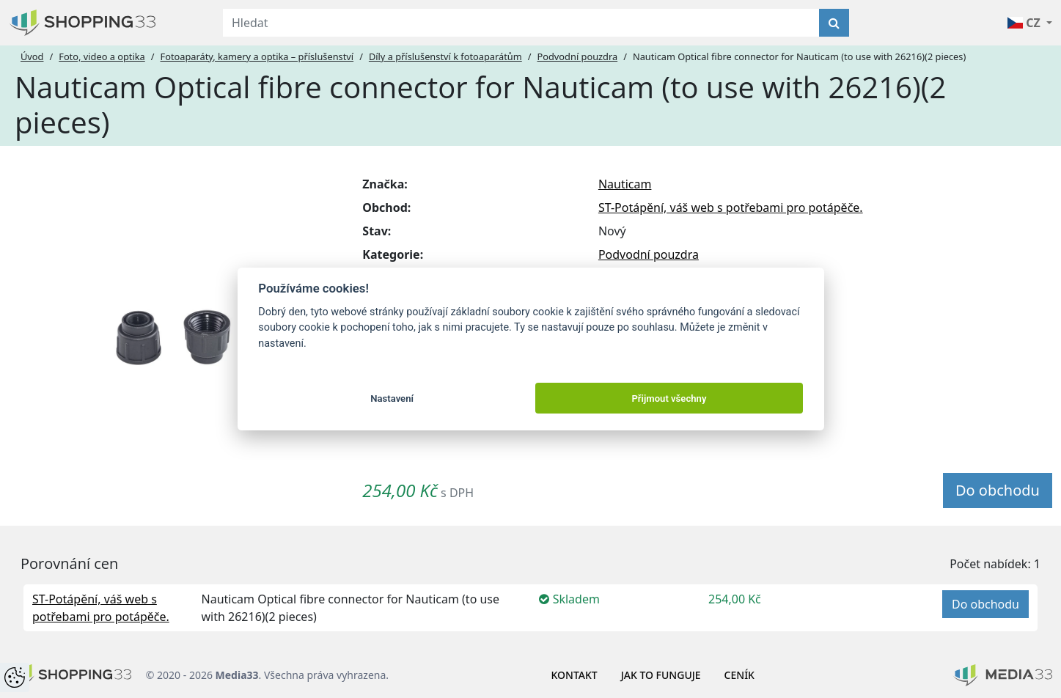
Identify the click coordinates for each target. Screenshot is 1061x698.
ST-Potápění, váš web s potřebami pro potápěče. (730, 207)
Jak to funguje (661, 675)
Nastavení (392, 398)
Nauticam (625, 184)
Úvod (32, 56)
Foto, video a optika (102, 56)
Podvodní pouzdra (577, 56)
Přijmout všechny (668, 398)
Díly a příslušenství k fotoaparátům (445, 56)
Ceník (739, 675)
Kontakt (574, 675)
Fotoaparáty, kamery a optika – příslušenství (257, 56)
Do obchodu (997, 490)
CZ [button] (1025, 23)
